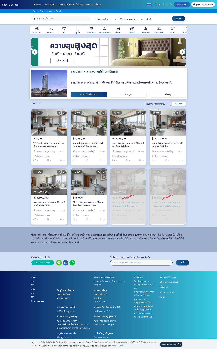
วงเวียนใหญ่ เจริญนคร (103, 333)
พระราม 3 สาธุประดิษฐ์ (67, 316)
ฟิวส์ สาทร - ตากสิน (101, 337)
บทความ (89, 4)
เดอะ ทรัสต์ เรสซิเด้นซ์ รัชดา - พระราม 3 (72, 324)
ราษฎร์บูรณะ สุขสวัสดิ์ (66, 307)
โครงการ (79, 4)
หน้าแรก (37, 4)
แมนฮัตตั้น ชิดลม (63, 294)
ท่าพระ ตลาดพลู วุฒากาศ (105, 316)
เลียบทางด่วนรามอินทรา (104, 277)
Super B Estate (10, 4)
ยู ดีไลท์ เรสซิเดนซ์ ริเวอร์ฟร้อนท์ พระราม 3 (73, 328)
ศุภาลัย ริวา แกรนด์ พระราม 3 (68, 320)
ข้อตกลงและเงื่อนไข (168, 277)
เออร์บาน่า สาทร (100, 301)
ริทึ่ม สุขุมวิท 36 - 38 (65, 337)
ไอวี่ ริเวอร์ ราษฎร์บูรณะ (66, 311)
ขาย (32, 281)
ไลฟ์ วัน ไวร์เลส (63, 298)
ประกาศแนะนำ (50, 4)
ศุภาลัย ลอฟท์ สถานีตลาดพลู (105, 320)
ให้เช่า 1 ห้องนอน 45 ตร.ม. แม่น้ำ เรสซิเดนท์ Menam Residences (88, 204)
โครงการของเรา (37, 301)
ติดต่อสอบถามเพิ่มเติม (40, 257)
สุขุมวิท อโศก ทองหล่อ (66, 333)
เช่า (32, 284)
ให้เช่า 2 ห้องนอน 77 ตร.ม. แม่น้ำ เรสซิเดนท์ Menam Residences (48, 145)
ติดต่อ (98, 4)
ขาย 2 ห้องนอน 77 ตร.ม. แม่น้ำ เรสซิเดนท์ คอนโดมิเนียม (167, 145)
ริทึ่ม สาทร (98, 298)
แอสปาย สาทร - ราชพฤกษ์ (104, 324)
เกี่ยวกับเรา (164, 287)
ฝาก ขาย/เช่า (182, 4)
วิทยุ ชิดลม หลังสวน (65, 290)
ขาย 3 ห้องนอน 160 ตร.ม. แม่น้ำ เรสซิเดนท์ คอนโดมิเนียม (49, 204)
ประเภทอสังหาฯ (66, 4)
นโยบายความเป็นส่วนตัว (169, 282)
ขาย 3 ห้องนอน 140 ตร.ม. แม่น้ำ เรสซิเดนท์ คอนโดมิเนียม (128, 145)
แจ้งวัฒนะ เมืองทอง (142, 295)
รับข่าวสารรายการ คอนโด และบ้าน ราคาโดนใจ (130, 257)
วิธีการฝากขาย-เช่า (167, 292)
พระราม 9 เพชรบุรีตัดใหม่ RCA (107, 307)
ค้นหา (178, 18)
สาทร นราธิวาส (100, 290)
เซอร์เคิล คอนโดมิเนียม (103, 311)
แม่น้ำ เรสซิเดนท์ (100, 294)
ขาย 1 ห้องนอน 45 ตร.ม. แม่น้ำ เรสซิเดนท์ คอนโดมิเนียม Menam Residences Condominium (88, 145)
